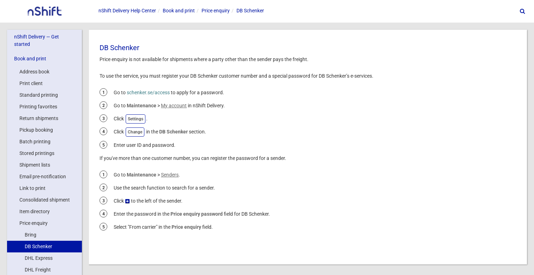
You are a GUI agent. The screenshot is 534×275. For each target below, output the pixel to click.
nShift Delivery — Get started (36, 40)
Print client (31, 83)
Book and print (30, 58)
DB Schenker (38, 246)
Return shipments (38, 118)
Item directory (34, 211)
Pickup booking (36, 130)
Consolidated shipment (44, 200)
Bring (30, 235)
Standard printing (38, 95)
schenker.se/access (148, 92)
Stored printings (36, 153)
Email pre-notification (42, 176)
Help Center (127, 10)
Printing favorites (38, 106)
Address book (34, 71)
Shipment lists (34, 165)
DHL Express (39, 258)
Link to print (32, 188)
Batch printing (34, 141)
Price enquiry (33, 223)
